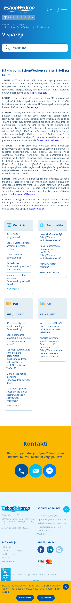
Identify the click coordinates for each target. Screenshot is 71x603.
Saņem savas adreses (48, 140)
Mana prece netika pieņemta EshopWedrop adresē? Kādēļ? (18, 279)
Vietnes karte (8, 561)
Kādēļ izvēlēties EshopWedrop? (14, 256)
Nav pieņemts (25, 598)
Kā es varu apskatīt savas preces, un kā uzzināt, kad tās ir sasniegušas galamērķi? (16, 394)
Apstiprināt (46, 598)
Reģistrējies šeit (38, 92)
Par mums (6, 546)
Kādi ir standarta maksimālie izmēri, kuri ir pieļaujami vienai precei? (18, 339)
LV (51, 9)
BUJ (14, 24)
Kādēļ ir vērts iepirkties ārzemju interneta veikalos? (18, 246)
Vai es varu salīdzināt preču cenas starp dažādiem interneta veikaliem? (51, 328)
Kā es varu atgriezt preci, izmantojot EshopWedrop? (16, 326)
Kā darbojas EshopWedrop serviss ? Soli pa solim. (28, 27)
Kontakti (6, 557)
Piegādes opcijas (35, 208)
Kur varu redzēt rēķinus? (48, 265)
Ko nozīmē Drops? (49, 272)
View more (12, 288)
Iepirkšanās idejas (29, 107)
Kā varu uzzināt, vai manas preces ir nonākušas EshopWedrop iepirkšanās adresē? (50, 252)
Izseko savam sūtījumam (22, 194)
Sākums (5, 24)
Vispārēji (22, 24)
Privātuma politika (10, 554)
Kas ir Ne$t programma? (13, 236)
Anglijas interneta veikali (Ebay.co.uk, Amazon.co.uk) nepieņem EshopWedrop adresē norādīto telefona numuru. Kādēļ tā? (51, 347)
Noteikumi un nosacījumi (13, 550)
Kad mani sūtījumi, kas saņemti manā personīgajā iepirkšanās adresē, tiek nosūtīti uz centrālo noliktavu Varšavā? (18, 359)
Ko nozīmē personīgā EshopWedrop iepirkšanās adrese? (51, 237)
